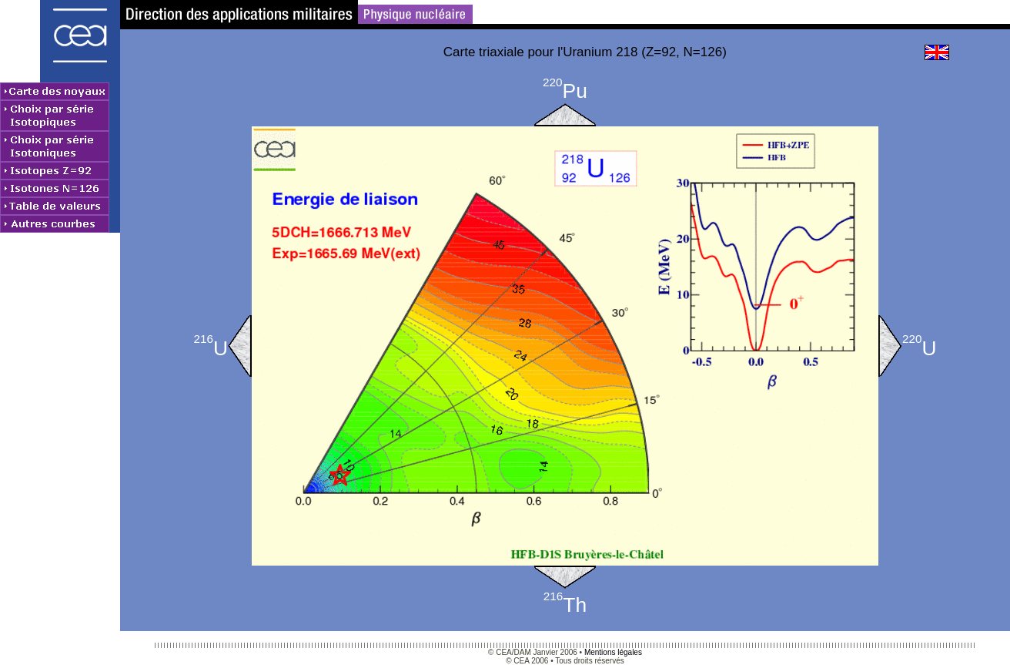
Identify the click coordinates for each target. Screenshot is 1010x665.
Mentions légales (613, 652)
